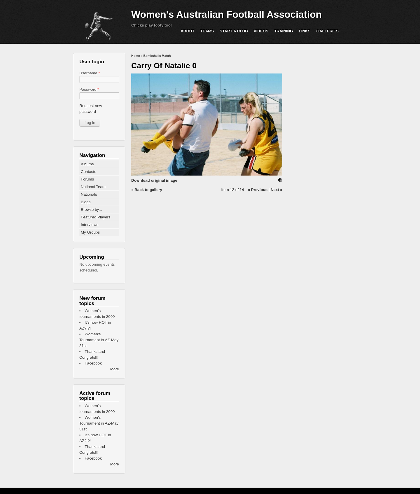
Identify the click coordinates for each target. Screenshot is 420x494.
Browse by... (91, 209)
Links (305, 31)
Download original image (154, 180)
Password (89, 89)
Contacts (88, 171)
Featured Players (96, 217)
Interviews (89, 225)
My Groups (90, 232)
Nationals (89, 194)
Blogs (85, 202)
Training (283, 31)
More (114, 369)
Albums (87, 164)
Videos (261, 31)
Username (89, 73)
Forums (87, 179)
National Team (93, 187)
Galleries (327, 31)
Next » (276, 190)
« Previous (257, 190)
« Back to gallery (146, 190)
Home (135, 55)
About (187, 31)
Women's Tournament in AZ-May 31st (98, 340)
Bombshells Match (157, 55)
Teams (207, 31)
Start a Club (234, 31)
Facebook (93, 363)
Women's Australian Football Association (226, 14)
